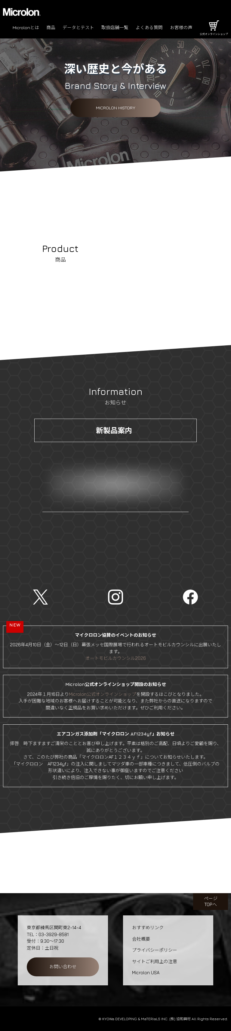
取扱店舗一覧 (114, 27)
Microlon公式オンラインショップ (102, 694)
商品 (50, 27)
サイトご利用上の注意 (154, 961)
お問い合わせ (62, 966)
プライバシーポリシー (154, 950)
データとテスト (78, 27)
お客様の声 (181, 27)
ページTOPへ (210, 901)
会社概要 (141, 939)
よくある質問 (149, 27)
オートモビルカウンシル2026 (115, 658)
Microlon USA (145, 972)
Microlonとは (25, 27)
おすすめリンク (148, 927)
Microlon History (115, 107)
